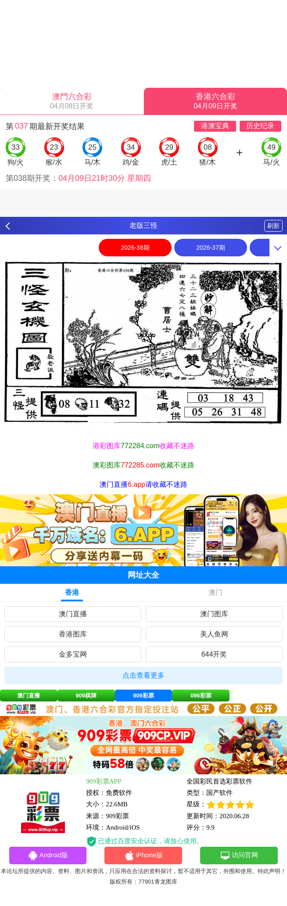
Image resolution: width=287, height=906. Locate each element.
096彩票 (201, 695)
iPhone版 (143, 856)
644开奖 (214, 654)
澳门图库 (214, 614)
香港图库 (73, 634)
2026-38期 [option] (135, 247)
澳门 (215, 592)
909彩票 (143, 695)
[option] (143, 343)
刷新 (273, 225)
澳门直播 (73, 614)
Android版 (47, 856)
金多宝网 (73, 654)
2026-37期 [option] (210, 247)
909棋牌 (86, 695)
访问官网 (239, 856)
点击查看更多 (143, 675)
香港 (72, 592)
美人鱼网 (214, 634)
